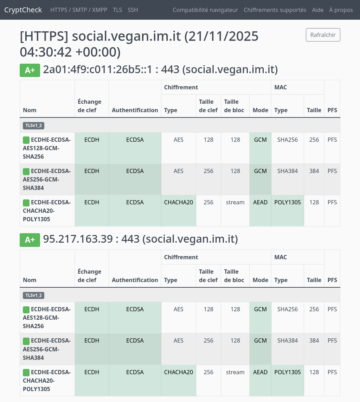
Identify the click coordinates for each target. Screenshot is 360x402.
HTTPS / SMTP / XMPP (78, 10)
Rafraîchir (323, 35)
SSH (133, 10)
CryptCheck (23, 9)
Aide (317, 10)
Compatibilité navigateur (205, 10)
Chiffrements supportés (275, 10)
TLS (117, 10)
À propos (341, 10)
